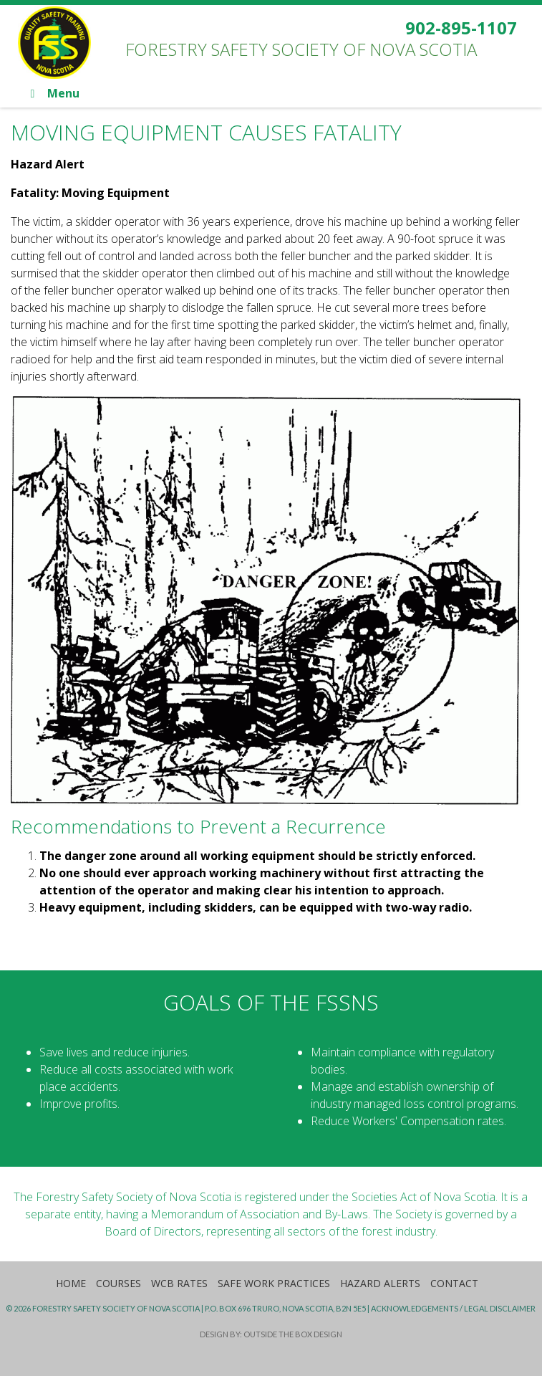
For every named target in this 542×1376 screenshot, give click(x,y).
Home (71, 1283)
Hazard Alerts (380, 1283)
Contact (454, 1283)
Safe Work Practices (274, 1283)
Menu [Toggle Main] (52, 93)
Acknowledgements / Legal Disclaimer (453, 1308)
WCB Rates (179, 1283)
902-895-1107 (461, 27)
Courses (118, 1283)
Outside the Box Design (292, 1334)
